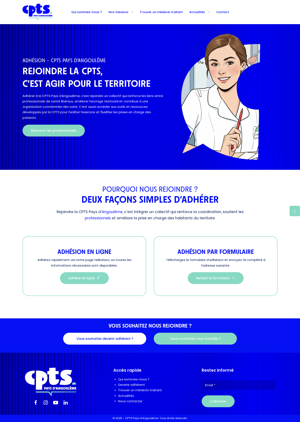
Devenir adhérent (131, 384)
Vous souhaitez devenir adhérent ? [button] (104, 338)
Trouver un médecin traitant (161, 12)
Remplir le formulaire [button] (215, 278)
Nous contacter (130, 401)
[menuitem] (86, 12)
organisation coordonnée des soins (50, 106)
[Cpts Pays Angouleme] (37, 12)
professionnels (98, 218)
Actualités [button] (199, 12)
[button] (35, 403)
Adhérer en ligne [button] (84, 278)
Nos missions (121, 12)
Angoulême (112, 211)
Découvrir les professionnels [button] (53, 130)
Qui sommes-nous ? (86, 12)
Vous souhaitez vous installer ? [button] (195, 338)
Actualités (126, 395)
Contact (222, 12)
